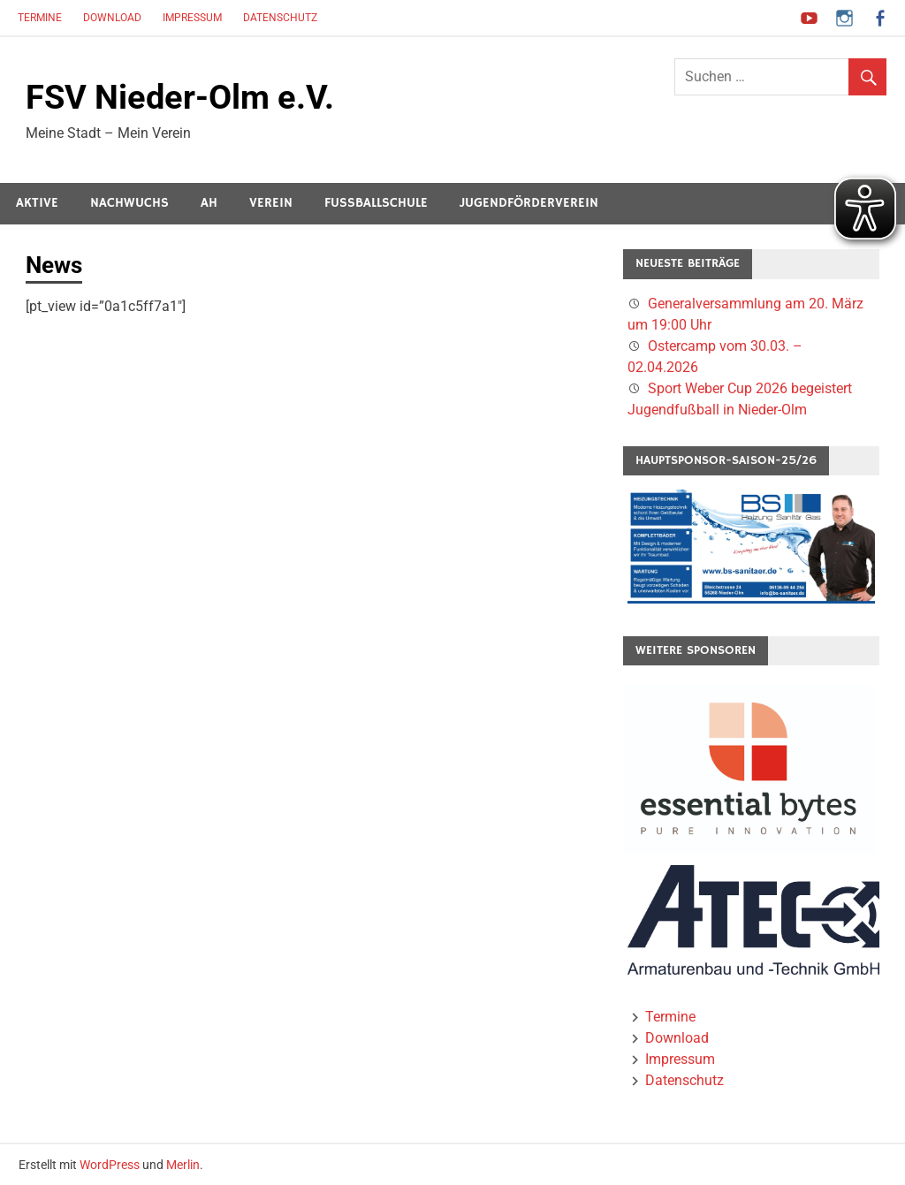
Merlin (183, 1165)
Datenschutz (280, 17)
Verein (271, 202)
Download (112, 17)
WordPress (110, 1165)
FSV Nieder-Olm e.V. (180, 97)
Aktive (37, 202)
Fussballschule (376, 202)
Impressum (192, 17)
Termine (40, 17)
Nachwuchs (129, 202)
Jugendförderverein (529, 202)
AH (209, 202)
